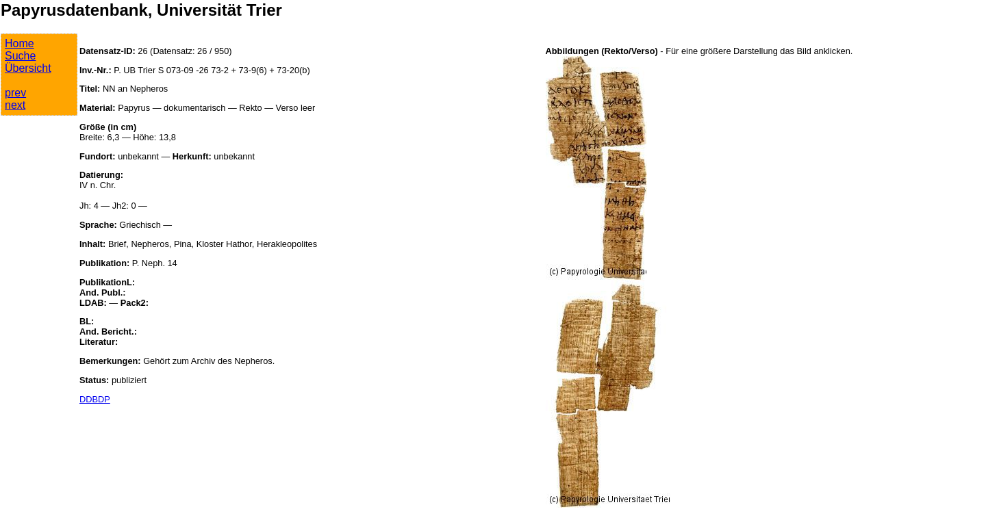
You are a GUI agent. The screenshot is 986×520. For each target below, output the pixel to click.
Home (19, 43)
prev (15, 93)
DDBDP (94, 399)
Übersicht (28, 68)
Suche (20, 56)
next (15, 105)
